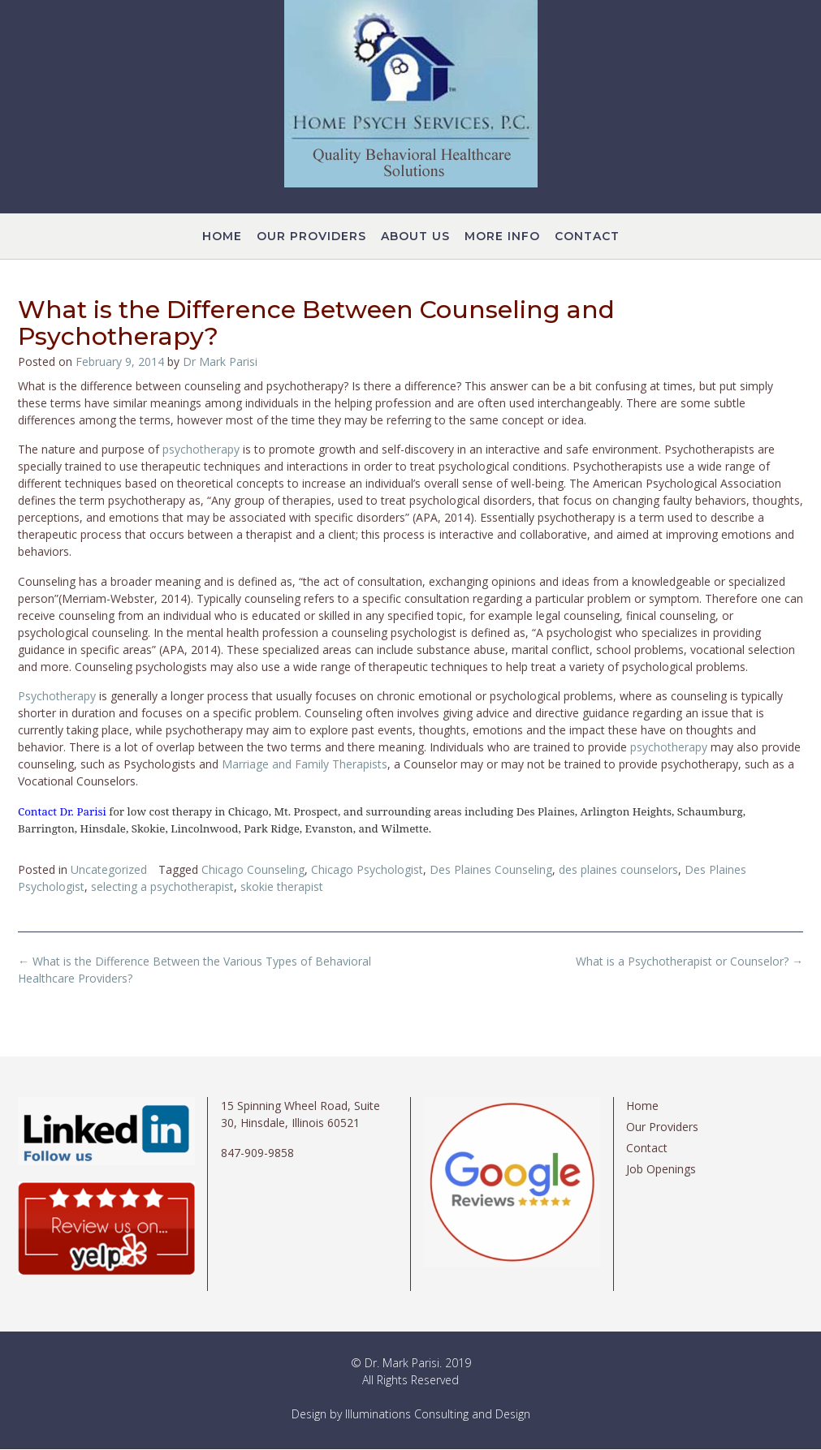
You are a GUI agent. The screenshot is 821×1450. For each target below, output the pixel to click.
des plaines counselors (618, 869)
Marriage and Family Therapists (304, 764)
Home (222, 237)
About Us (415, 237)
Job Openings (661, 1169)
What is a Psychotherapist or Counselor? (689, 961)
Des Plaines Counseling (491, 869)
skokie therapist (281, 886)
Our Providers (311, 237)
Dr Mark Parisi (220, 361)
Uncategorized (109, 869)
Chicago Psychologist (367, 869)
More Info (502, 237)
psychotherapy (202, 449)
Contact (587, 237)
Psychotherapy (58, 695)
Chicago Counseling (253, 869)
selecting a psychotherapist (162, 886)
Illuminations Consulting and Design (437, 1414)
